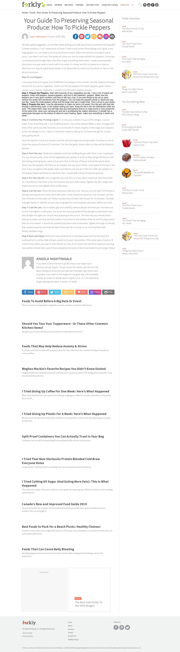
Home (25, 12)
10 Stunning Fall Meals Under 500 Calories (132, 128)
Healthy (124, 5)
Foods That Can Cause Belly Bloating (48, 549)
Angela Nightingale (37, 36)
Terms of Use (27, 633)
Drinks (58, 5)
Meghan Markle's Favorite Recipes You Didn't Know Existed (64, 369)
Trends (80, 5)
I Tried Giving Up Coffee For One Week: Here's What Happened (65, 391)
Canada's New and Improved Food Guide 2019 (54, 504)
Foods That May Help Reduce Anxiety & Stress (54, 346)
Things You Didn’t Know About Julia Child (132, 90)
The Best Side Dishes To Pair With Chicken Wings (134, 113)
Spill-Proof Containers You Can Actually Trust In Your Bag (63, 436)
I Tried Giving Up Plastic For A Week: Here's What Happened (64, 414)
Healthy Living (110, 5)
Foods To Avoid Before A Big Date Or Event (51, 301)
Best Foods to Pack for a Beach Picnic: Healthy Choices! (61, 527)
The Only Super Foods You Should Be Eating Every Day (145, 75)
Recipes (69, 5)
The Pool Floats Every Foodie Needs (132, 45)
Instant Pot (93, 5)
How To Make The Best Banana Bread (143, 158)
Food (49, 5)
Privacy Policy (27, 636)
